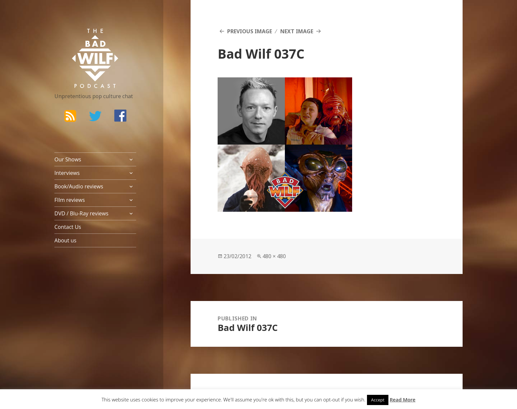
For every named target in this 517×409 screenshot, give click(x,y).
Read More (402, 399)
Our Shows (67, 159)
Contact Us (67, 227)
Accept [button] (377, 400)
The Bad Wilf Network (82, 38)
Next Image (296, 31)
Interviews (67, 173)
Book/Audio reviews (78, 186)
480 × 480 (274, 256)
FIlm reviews (69, 200)
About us (65, 240)
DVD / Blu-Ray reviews (81, 213)
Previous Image (249, 31)
